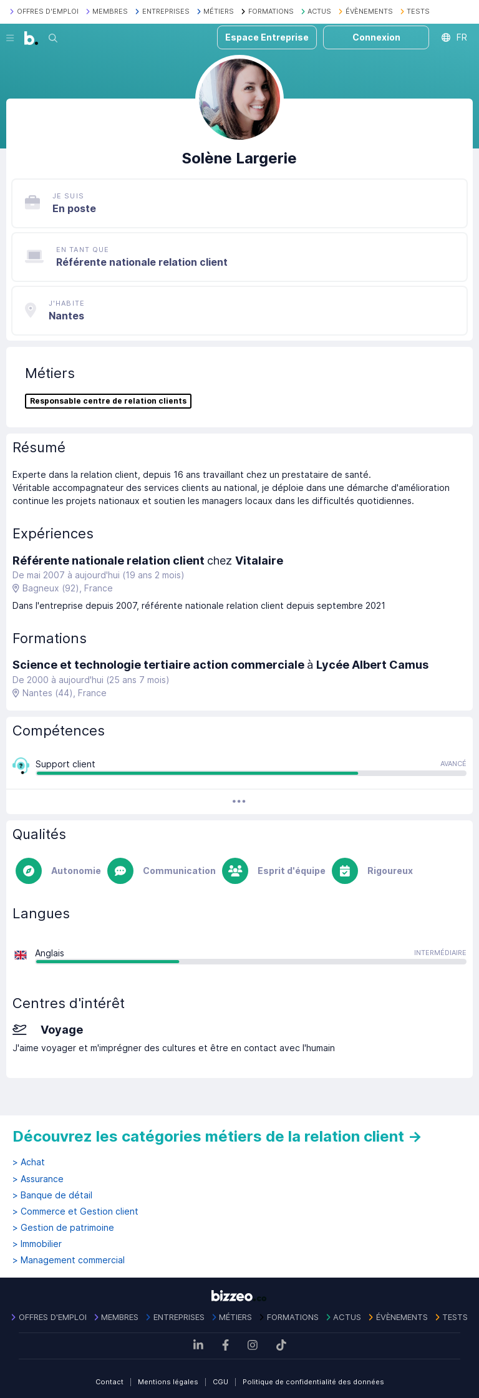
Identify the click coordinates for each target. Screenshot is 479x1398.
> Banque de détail (52, 1195)
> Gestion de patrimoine (63, 1228)
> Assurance (38, 1179)
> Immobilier (37, 1244)
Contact (109, 1381)
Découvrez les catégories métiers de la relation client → (217, 1136)
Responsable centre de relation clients (108, 401)
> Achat (28, 1162)
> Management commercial (68, 1260)
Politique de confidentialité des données (313, 1381)
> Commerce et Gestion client (75, 1211)
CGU (220, 1381)
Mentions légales (168, 1381)
